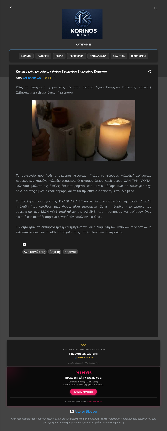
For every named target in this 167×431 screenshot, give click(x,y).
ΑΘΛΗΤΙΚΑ (119, 56)
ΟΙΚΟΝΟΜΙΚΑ (138, 56)
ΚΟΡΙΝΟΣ (26, 56)
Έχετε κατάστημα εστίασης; (83, 401)
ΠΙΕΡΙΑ (59, 56)
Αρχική (54, 252)
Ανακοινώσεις (34, 252)
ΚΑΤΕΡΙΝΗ (43, 56)
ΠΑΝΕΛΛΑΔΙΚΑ (98, 56)
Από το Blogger (83, 411)
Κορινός (70, 252)
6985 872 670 (83, 357)
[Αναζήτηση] (156, 9)
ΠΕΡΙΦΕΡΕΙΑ (76, 56)
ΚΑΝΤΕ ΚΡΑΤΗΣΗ (83, 392)
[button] (149, 71)
